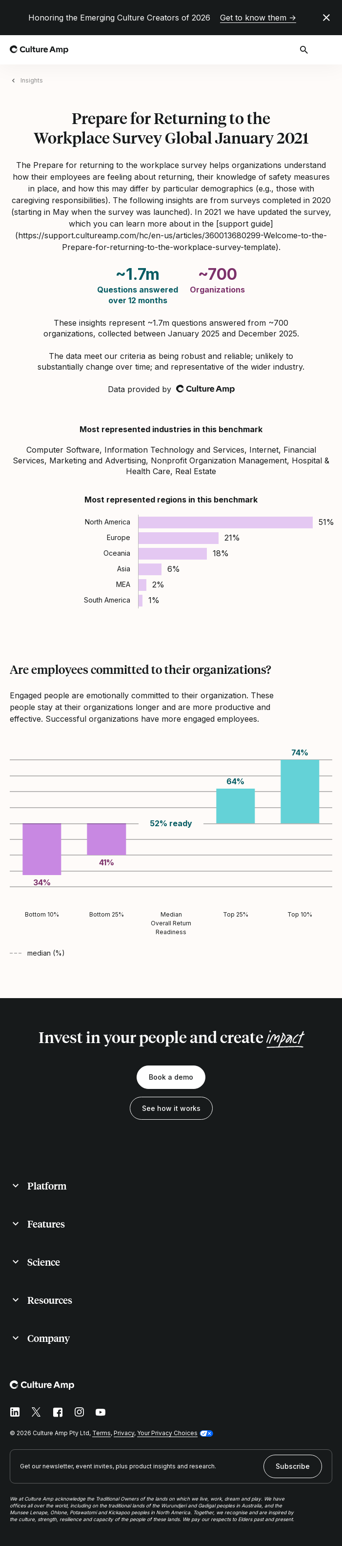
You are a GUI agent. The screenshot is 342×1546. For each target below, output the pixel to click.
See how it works (171, 1108)
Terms (101, 1433)
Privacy (124, 1433)
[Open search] (305, 50)
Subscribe (293, 1466)
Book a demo (171, 1077)
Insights (31, 80)
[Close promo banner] (326, 17)
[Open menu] (326, 50)
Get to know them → (258, 17)
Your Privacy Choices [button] (167, 1433)
